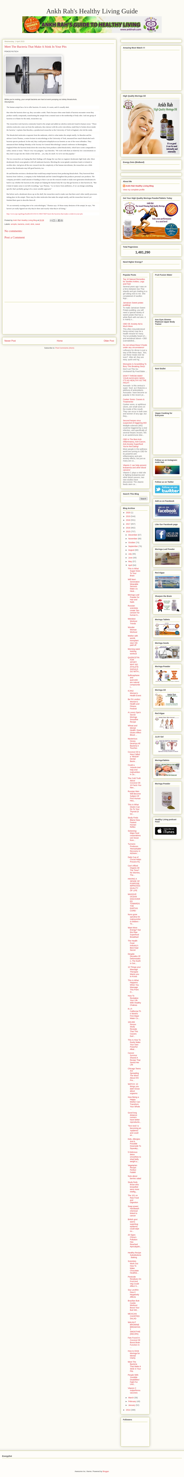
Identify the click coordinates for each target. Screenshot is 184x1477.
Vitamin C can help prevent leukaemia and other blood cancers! (134, 467)
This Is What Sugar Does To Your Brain (134, 572)
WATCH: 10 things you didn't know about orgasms (134, 1088)
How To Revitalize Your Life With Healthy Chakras (134, 1000)
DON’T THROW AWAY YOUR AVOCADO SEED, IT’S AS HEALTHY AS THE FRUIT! (134, 379)
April (130, 565)
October (132, 542)
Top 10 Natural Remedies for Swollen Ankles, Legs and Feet (134, 281)
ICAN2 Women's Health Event (134, 693)
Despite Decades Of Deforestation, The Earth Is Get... (134, 958)
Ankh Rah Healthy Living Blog (140, 186)
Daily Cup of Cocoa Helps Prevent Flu (134, 859)
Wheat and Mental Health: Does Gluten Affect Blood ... (134, 730)
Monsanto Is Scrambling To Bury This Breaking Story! (135, 365)
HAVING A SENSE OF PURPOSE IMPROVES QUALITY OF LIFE (134, 885)
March (131, 1398)
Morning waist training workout (134, 651)
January (132, 1405)
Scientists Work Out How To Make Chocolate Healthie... (133, 1267)
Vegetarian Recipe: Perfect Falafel (132, 1168)
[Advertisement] (59, 318)
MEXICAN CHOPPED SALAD (134, 1316)
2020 (128, 512)
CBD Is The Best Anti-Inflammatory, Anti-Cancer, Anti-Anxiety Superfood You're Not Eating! (134, 442)
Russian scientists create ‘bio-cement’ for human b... (134, 610)
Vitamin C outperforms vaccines (134, 1390)
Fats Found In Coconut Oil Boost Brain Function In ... (134, 1342)
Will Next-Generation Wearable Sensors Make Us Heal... (134, 585)
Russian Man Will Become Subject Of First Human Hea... (134, 796)
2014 (128, 1410)
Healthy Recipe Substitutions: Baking (134, 1255)
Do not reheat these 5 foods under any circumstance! (135, 346)
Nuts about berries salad (134, 1177)
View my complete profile (134, 190)
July (130, 554)
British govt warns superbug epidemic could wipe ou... (133, 1225)
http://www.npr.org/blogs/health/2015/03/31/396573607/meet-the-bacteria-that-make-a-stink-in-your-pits (45, 214)
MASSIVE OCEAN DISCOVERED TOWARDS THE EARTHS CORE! (134, 902)
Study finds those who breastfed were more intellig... (133, 1187)
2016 (128, 528)
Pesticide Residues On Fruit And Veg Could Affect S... (134, 1281)
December (133, 535)
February (132, 1401)
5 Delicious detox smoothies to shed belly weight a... (134, 1157)
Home (60, 341)
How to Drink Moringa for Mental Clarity (134, 1354)
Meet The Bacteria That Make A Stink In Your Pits (134, 1366)
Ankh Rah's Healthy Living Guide (92, 11)
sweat (37, 224)
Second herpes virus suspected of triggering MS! (135, 421)
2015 (128, 531)
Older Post (109, 341)
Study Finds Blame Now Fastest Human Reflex (134, 822)
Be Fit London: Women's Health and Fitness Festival (134, 704)
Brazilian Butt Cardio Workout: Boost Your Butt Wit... (133, 1305)
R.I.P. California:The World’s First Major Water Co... (134, 1013)
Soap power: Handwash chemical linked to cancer (133, 1211)
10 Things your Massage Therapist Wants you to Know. (134, 972)
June (130, 558)
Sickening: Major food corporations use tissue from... (134, 835)
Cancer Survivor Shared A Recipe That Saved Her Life (134, 1059)
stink (32, 224)
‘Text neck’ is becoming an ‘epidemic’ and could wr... (134, 1130)
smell (27, 224)
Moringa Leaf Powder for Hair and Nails (133, 598)
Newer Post (10, 341)
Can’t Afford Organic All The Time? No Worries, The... (134, 870)
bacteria (21, 224)
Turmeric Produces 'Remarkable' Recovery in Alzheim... (134, 848)
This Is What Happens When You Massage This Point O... (133, 986)
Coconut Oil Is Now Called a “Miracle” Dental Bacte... (134, 756)
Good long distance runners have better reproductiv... (134, 1117)
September (133, 546)
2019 (128, 516)
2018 (128, 520)
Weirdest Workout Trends (132, 621)
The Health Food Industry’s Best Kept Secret (133, 945)
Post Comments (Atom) (64, 348)
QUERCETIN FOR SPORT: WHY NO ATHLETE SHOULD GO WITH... (134, 664)
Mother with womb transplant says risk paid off (133, 640)
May (130, 561)
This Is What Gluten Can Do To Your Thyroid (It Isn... (134, 809)
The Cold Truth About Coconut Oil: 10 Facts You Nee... (134, 783)
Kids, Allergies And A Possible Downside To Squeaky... (134, 1143)
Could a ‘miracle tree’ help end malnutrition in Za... (134, 769)
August (131, 550)
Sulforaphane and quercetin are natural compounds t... (134, 681)
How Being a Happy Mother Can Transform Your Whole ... (134, 1103)
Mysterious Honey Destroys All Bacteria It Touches (134, 743)
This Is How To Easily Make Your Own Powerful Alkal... (134, 1044)
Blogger (106, 1471)
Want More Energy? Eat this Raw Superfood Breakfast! (134, 932)
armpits (14, 224)
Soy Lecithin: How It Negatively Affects (133, 1293)
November (133, 538)
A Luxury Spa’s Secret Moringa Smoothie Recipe (134, 717)
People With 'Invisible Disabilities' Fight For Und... (134, 1379)
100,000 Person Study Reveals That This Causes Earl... (133, 1029)
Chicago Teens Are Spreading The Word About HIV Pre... (134, 1074)
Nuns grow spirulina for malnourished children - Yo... (134, 919)
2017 (128, 524)
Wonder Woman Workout (132, 629)
